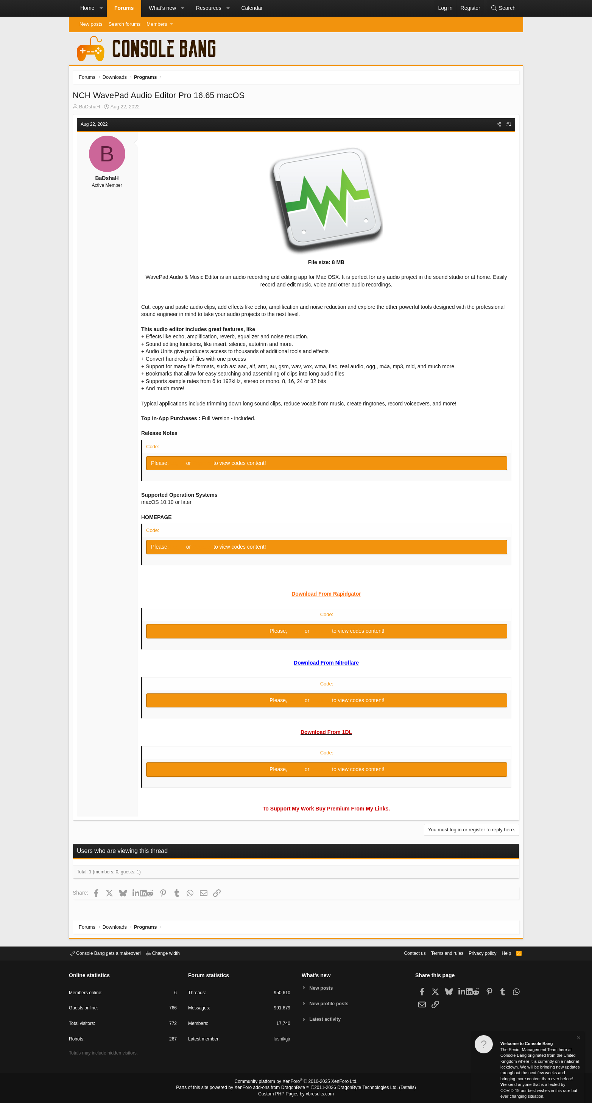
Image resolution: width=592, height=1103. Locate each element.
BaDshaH (91, 108)
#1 (507, 126)
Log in (180, 465)
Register (204, 465)
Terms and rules (438, 953)
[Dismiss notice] (578, 1038)
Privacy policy (476, 953)
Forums (124, 8)
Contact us (403, 953)
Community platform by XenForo (296, 1082)
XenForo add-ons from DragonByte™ (274, 1088)
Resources (208, 8)
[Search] (503, 8)
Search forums (125, 24)
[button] (101, 8)
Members (156, 24)
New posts (91, 24)
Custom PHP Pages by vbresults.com (295, 1094)
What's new (162, 8)
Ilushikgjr (280, 1040)
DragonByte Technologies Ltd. (361, 1088)
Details (398, 1088)
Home (87, 8)
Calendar (252, 8)
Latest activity (326, 1020)
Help (502, 953)
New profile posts (330, 1003)
